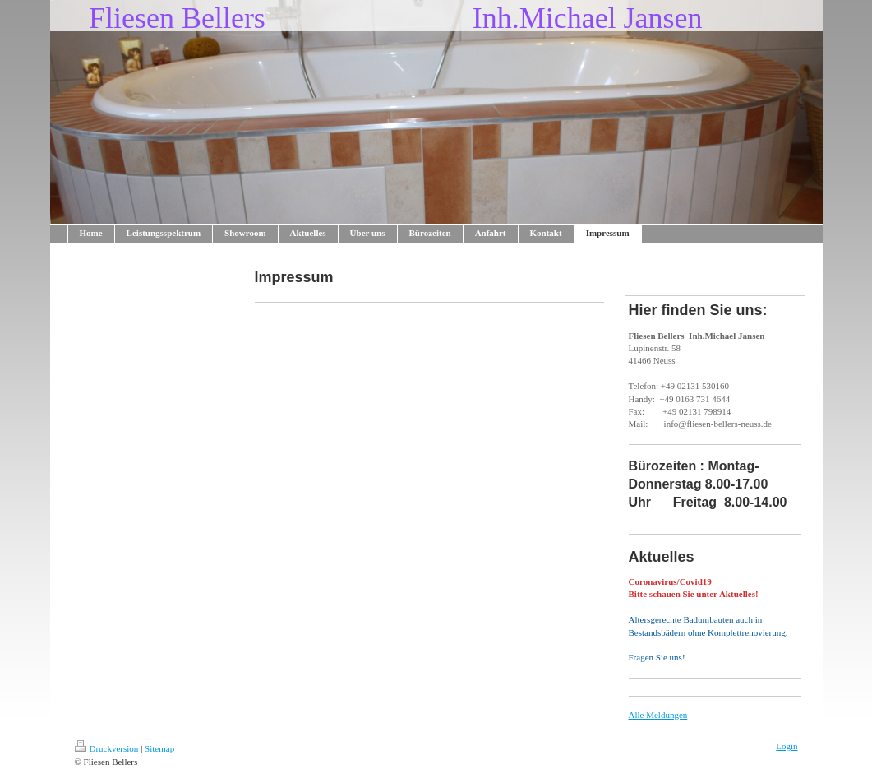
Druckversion (107, 748)
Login (786, 746)
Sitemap (159, 748)
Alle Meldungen (658, 715)
